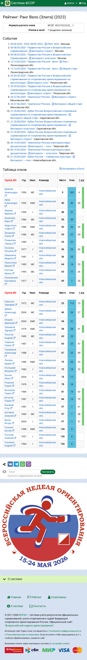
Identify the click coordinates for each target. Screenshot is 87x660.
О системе (15, 606)
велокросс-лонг (38, 82)
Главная (14, 597)
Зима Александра (11, 203)
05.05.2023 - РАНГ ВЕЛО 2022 (26, 44)
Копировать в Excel (72, 168)
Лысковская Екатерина (11, 280)
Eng (82, 3)
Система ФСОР (20, 3)
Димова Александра (11, 192)
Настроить (48, 471)
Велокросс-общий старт (67, 104)
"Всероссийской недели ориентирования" (29, 625)
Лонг (64, 61)
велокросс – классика (42, 153)
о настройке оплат (59, 643)
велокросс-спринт (41, 51)
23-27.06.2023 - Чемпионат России (30, 96)
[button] (71, 3)
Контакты (37, 606)
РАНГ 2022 (52, 44)
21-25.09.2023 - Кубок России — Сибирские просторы (40, 156)
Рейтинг (34, 597)
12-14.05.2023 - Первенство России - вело (34, 61)
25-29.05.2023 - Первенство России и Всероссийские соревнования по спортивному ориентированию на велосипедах (40, 79)
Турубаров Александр (10, 352)
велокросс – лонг (39, 146)
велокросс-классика (42, 58)
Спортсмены (57, 597)
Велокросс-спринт (64, 96)
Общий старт (68, 68)
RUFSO (23, 614)
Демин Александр (10, 312)
